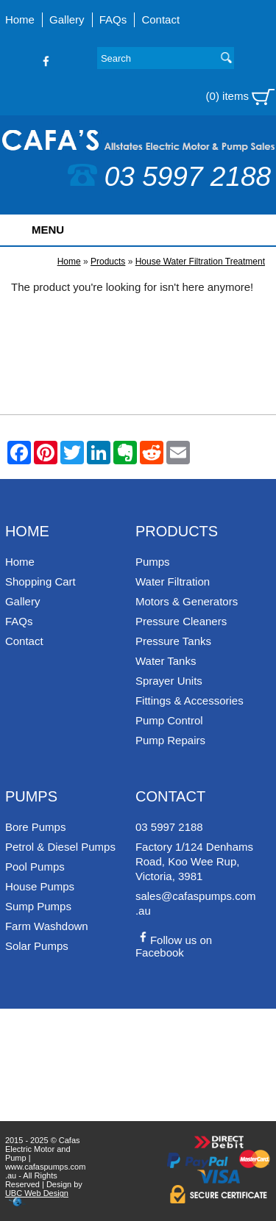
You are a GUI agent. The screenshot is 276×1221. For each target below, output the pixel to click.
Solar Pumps (36, 946)
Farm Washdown (46, 926)
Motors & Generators (186, 601)
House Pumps (39, 886)
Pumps (152, 561)
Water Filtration (172, 581)
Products (108, 261)
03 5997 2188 (169, 177)
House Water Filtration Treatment (200, 261)
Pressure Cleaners (181, 621)
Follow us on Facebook (173, 946)
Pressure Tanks (173, 641)
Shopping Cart (40, 581)
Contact (160, 19)
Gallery (67, 19)
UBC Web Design (36, 1193)
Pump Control (169, 720)
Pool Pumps (35, 866)
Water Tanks (166, 661)
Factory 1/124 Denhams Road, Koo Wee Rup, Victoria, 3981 (194, 861)
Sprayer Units (168, 680)
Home (20, 19)
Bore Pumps (35, 827)
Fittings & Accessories (189, 700)
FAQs (113, 19)
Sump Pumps (38, 906)
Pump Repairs (170, 740)
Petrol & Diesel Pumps (60, 846)
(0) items (240, 97)
